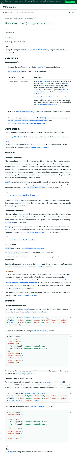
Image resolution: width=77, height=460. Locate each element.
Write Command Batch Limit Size (22, 195)
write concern (44, 81)
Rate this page (9, 38)
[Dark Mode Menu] (73, 12)
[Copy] (70, 317)
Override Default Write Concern (47, 97)
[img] (6, 42)
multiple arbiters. (39, 94)
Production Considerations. (27, 295)
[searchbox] (41, 12)
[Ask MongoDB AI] (69, 12)
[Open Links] (73, 7)
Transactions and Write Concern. (47, 104)
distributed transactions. (34, 248)
